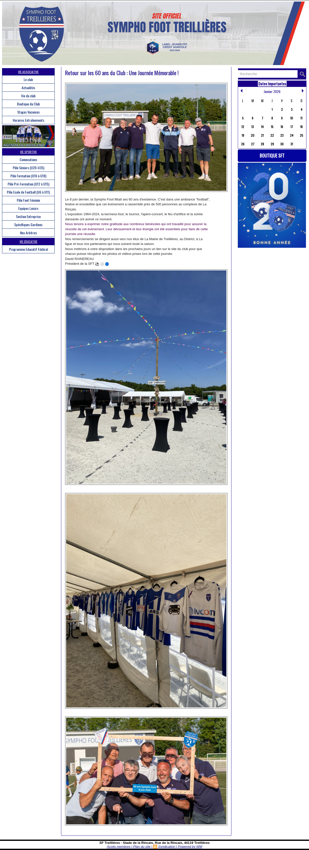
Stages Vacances (28, 112)
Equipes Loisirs (28, 208)
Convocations (28, 159)
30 (282, 144)
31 (291, 144)
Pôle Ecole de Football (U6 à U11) (28, 192)
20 (252, 135)
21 (262, 135)
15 (272, 127)
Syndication (166, 846)
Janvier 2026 (272, 91)
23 (282, 135)
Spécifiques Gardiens (28, 224)
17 (291, 127)
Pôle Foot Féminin (28, 200)
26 (242, 144)
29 (272, 144)
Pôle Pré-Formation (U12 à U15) (28, 184)
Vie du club (28, 95)
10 (291, 118)
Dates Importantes (272, 83)
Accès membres (118, 846)
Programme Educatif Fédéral (28, 249)
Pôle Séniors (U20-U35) (28, 167)
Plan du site (142, 846)
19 (243, 135)
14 (262, 127)
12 (242, 127)
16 (282, 127)
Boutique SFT (272, 155)
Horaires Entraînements (28, 120)
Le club (28, 79)
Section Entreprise (28, 216)
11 (301, 118)
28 (262, 144)
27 (252, 144)
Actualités (28, 87)
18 (301, 127)
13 (252, 127)
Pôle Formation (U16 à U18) (28, 175)
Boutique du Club (28, 103)
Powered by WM (190, 846)
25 (301, 135)
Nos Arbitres (28, 232)
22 (272, 135)
